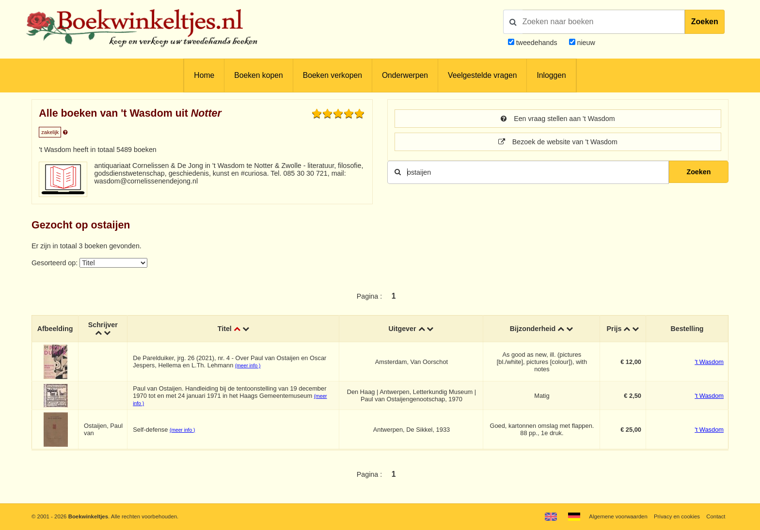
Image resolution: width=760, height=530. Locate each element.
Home (204, 75)
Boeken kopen (258, 75)
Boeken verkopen (332, 75)
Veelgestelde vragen (482, 75)
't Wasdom (709, 361)
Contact (715, 516)
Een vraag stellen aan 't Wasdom (558, 118)
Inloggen (551, 75)
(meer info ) (247, 365)
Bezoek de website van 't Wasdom (558, 142)
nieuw (585, 42)
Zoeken (704, 21)
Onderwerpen (405, 75)
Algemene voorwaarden (618, 516)
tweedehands (536, 42)
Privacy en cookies (677, 516)
